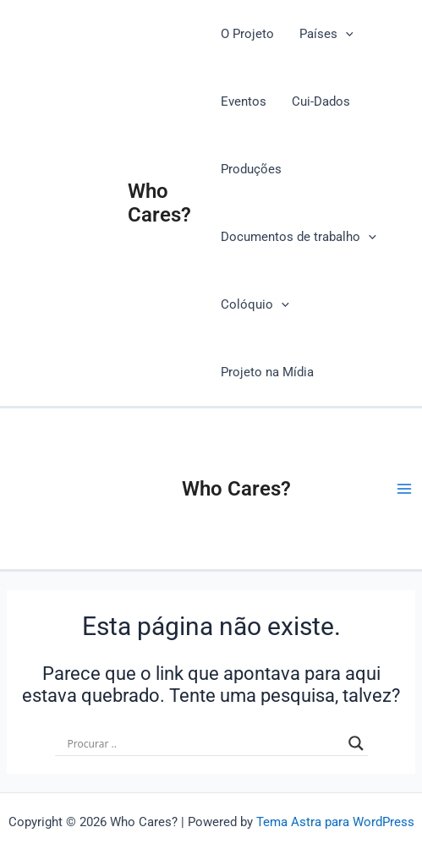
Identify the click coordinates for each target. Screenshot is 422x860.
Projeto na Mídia (267, 372)
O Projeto (247, 33)
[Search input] (204, 743)
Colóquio (255, 304)
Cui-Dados (321, 101)
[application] (345, 34)
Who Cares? (159, 203)
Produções (251, 169)
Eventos (243, 101)
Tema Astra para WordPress (335, 822)
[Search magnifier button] (356, 743)
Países (326, 34)
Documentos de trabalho (298, 237)
